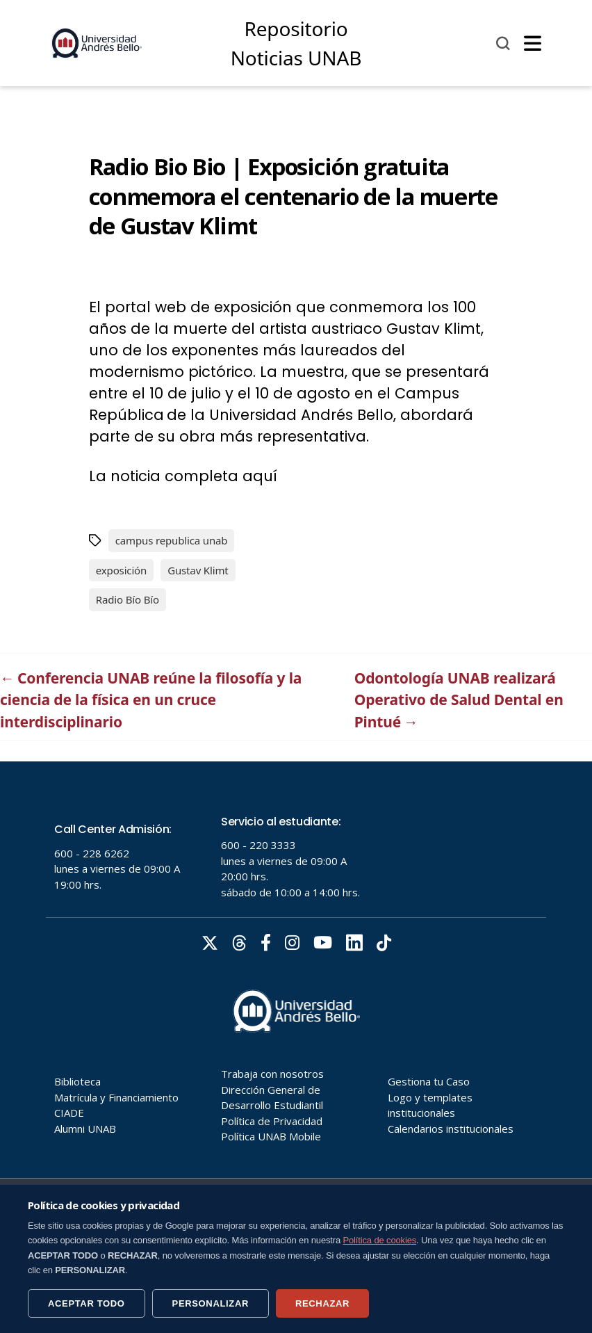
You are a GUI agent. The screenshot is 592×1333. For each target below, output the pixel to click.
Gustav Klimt (197, 570)
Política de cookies (380, 1240)
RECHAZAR (322, 1303)
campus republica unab (171, 540)
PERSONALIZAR (210, 1303)
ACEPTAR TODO (86, 1303)
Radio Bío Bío (127, 599)
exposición (121, 570)
